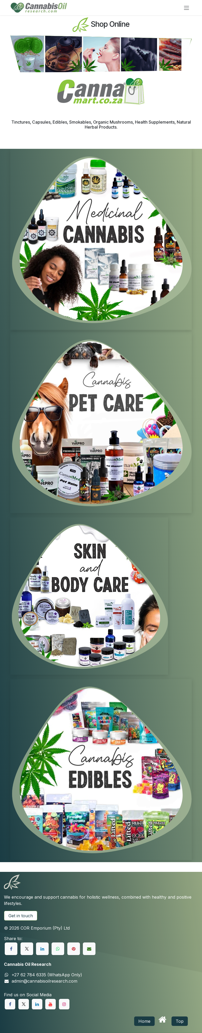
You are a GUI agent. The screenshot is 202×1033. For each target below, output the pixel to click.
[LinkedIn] (42, 948)
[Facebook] (11, 948)
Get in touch (20, 915)
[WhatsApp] (58, 948)
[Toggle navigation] (186, 7)
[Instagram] (64, 1004)
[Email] (89, 948)
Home (144, 1021)
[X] (27, 948)
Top (180, 1021)
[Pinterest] (73, 948)
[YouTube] (50, 1004)
